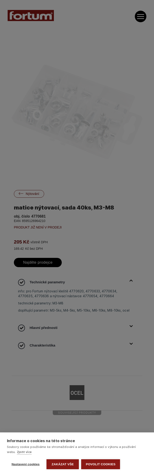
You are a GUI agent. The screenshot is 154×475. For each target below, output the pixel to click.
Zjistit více (24, 452)
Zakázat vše (63, 464)
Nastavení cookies (26, 464)
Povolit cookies (100, 464)
